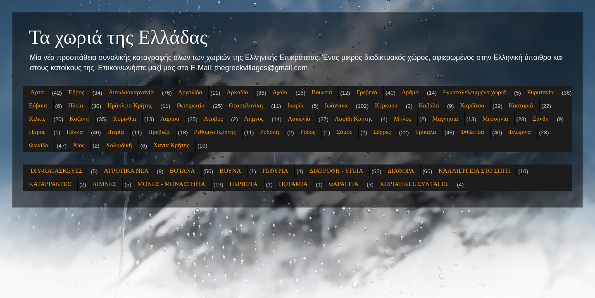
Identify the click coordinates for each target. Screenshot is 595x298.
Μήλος (402, 118)
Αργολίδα (190, 92)
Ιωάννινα (336, 105)
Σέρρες (382, 132)
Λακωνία (299, 118)
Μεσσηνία (495, 118)
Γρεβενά (366, 92)
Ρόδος (307, 132)
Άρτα (37, 92)
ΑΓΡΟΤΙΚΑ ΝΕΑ (126, 170)
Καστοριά (521, 105)
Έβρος (76, 92)
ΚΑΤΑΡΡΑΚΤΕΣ (50, 184)
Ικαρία (295, 105)
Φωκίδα (38, 145)
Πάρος (37, 132)
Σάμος (344, 132)
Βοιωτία (322, 92)
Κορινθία (124, 118)
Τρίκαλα (425, 132)
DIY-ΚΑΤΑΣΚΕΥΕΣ (57, 170)
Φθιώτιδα (472, 132)
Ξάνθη (541, 118)
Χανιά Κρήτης (171, 145)
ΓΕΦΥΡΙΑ (275, 170)
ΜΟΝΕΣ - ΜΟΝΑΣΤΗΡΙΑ (171, 184)
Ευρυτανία (540, 92)
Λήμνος (254, 118)
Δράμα (410, 92)
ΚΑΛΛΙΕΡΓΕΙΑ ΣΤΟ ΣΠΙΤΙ (474, 170)
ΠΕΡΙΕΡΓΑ (244, 184)
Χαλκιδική (119, 145)
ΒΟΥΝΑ (230, 170)
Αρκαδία (237, 92)
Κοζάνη (79, 118)
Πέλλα (75, 132)
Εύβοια (38, 105)
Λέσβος (213, 118)
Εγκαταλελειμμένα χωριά (474, 92)
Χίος (78, 145)
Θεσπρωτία (190, 105)
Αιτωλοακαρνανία (131, 92)
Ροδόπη (269, 132)
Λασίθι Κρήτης (354, 118)
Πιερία (115, 132)
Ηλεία (75, 105)
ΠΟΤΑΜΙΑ (293, 184)
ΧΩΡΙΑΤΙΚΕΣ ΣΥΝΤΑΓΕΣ (414, 184)
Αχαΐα (280, 92)
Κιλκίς (37, 118)
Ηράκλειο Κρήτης (129, 105)
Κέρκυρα (386, 105)
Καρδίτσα (472, 105)
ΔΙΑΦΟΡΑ (401, 170)
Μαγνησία (445, 118)
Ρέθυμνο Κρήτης (215, 132)
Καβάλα (429, 105)
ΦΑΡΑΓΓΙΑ (344, 184)
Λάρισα (169, 118)
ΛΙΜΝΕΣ (104, 184)
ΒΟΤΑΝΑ (182, 170)
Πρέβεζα (159, 132)
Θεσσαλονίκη (246, 105)
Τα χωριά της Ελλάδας (118, 37)
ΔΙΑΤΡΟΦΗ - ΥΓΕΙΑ (336, 170)
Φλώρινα (519, 132)
